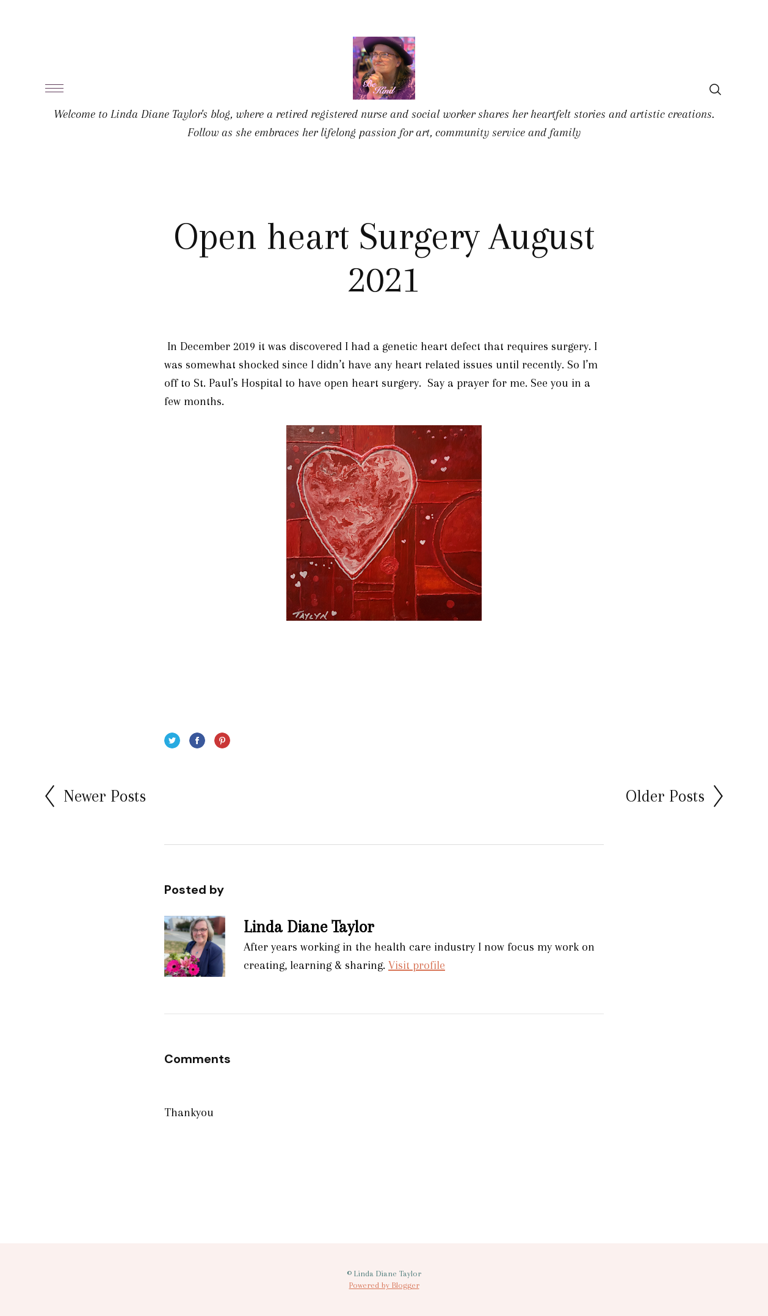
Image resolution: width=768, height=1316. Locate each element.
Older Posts (665, 796)
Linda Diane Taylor (309, 927)
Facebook (197, 740)
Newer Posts (104, 796)
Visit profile (416, 965)
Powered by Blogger (384, 1285)
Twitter (172, 740)
